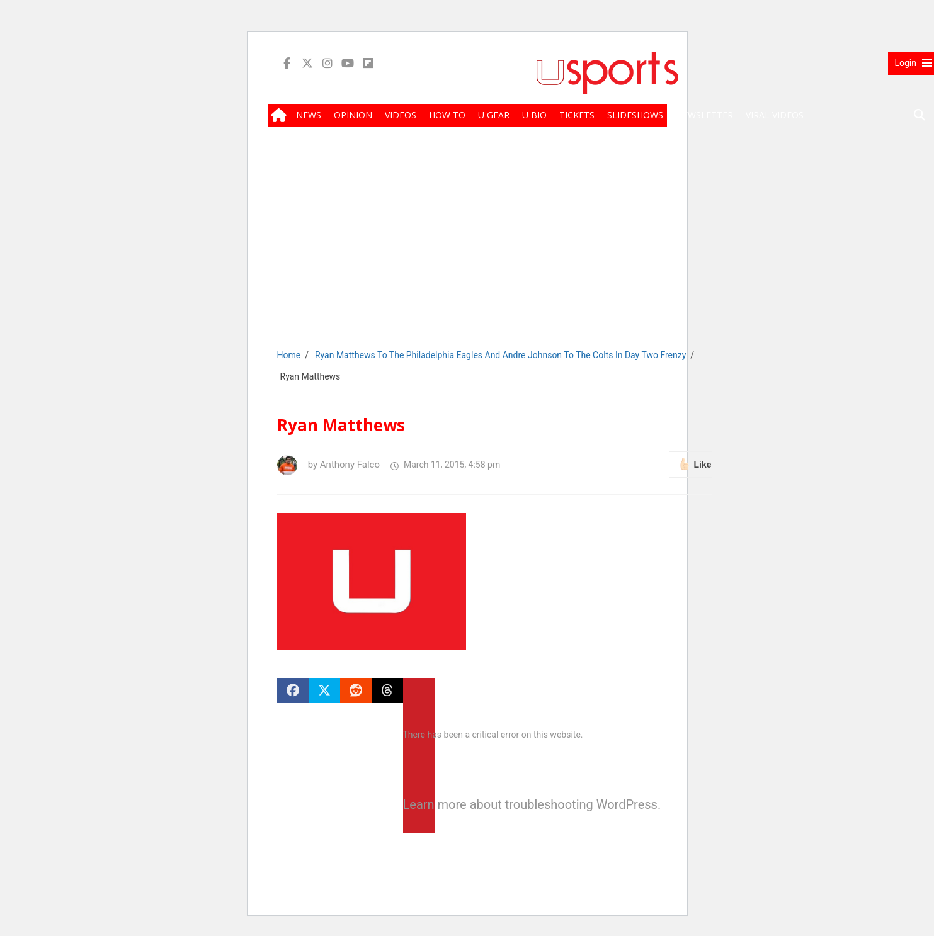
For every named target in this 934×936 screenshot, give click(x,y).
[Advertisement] (607, 247)
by (328, 464)
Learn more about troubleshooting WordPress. (419, 804)
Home (289, 355)
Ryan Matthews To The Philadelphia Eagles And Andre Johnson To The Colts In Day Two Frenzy (500, 355)
